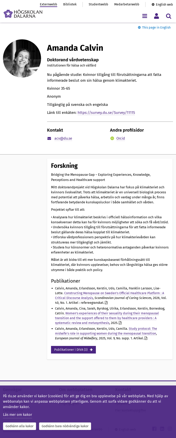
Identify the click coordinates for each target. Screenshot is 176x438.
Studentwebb (98, 4)
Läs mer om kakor (17, 414)
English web (164, 4)
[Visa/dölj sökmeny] (168, 15)
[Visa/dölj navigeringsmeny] (144, 15)
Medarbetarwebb (126, 4)
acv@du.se (63, 138)
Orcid (120, 138)
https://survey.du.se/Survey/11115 (106, 112)
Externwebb (48, 4)
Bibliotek (70, 4)
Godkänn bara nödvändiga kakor (65, 426)
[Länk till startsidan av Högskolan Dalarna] (23, 13)
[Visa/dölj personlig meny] (156, 15)
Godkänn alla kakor (19, 426)
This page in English (156, 27)
